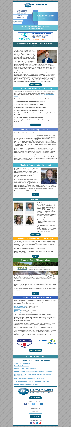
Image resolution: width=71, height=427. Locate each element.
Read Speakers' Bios (36, 84)
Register (35, 256)
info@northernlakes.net (35, 413)
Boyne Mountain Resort (21, 306)
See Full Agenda (35, 124)
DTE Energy (17, 310)
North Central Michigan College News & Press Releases (29, 378)
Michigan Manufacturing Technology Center (26, 384)
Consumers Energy (19, 307)
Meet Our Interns (35, 234)
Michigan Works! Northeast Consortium (25, 368)
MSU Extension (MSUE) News (22, 374)
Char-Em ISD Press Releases (22, 363)
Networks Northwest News (21, 366)
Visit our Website (35, 416)
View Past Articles (35, 397)
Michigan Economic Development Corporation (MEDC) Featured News (33, 371)
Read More (35, 194)
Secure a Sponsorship (35, 350)
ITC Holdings (18, 312)
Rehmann (17, 309)
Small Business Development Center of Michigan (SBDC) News (31, 381)
